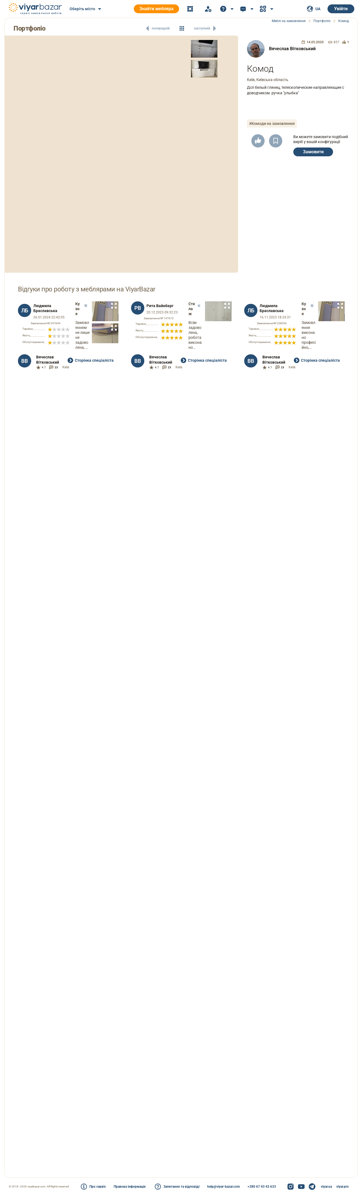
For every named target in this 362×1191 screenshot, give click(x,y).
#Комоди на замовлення (272, 123)
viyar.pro (342, 1187)
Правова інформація (130, 1187)
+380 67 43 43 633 (261, 1187)
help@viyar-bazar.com (223, 1187)
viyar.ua (326, 1187)
